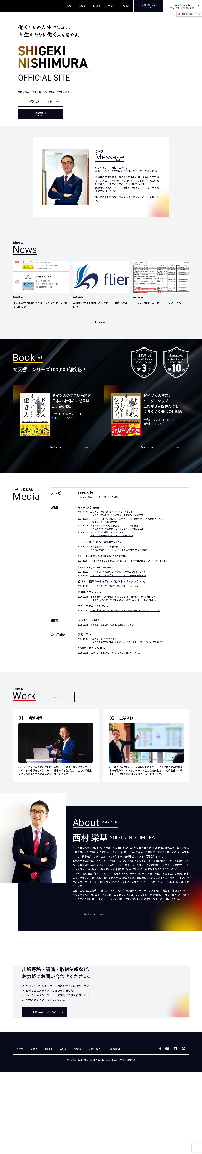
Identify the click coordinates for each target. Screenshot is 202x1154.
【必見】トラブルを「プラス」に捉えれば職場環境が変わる (118, 575)
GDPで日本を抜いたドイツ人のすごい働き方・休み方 (115, 652)
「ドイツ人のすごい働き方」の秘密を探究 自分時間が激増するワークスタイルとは (128, 560)
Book (82, 6)
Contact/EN (116, 1130)
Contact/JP (95, 1130)
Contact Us (40, 114)
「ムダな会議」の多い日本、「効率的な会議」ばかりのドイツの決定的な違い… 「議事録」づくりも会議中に (127, 520)
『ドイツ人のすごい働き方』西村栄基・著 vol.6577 (114, 586)
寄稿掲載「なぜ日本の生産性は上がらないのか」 (113, 624)
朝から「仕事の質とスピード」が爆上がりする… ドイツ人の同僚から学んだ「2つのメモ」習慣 (113, 534)
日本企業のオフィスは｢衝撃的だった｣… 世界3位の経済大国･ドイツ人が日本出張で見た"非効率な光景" (119, 548)
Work (111, 6)
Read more (101, 322)
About (126, 6)
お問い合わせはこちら (40, 101)
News (68, 6)
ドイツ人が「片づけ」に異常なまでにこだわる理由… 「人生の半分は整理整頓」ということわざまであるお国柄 (117, 527)
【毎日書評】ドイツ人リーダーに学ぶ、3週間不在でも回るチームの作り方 (125, 610)
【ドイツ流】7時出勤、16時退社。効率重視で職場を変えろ (118, 571)
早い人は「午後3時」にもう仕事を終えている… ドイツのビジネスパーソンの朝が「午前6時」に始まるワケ (117, 513)
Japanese (184, 14)
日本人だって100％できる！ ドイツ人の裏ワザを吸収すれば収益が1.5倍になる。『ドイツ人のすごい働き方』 (127, 640)
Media (96, 6)
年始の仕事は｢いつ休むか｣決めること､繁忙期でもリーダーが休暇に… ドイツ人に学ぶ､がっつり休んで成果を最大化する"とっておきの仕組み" (123, 598)
